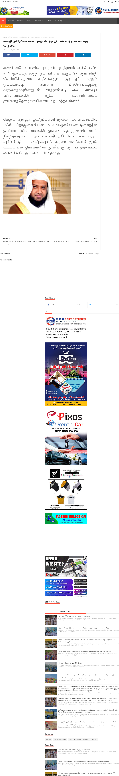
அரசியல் (48, 20)
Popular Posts (94, 346)
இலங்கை (11, 20)
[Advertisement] (101, 274)
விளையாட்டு (39, 20)
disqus (77, 284)
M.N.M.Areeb (35, 731)
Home (4, 2)
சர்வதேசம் (20, 20)
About (9, 2)
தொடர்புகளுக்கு (60, 20)
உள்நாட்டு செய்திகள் (100, 514)
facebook (70, 284)
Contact (15, 2)
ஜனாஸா (97, 518)
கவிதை (29, 20)
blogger (62, 284)
